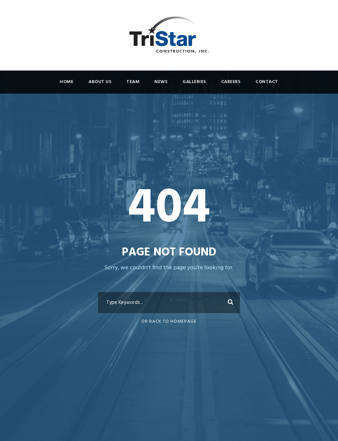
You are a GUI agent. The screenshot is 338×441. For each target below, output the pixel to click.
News (160, 82)
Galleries (194, 82)
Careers (231, 82)
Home (66, 82)
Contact (266, 82)
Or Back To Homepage (169, 321)
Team (132, 82)
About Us (99, 82)
